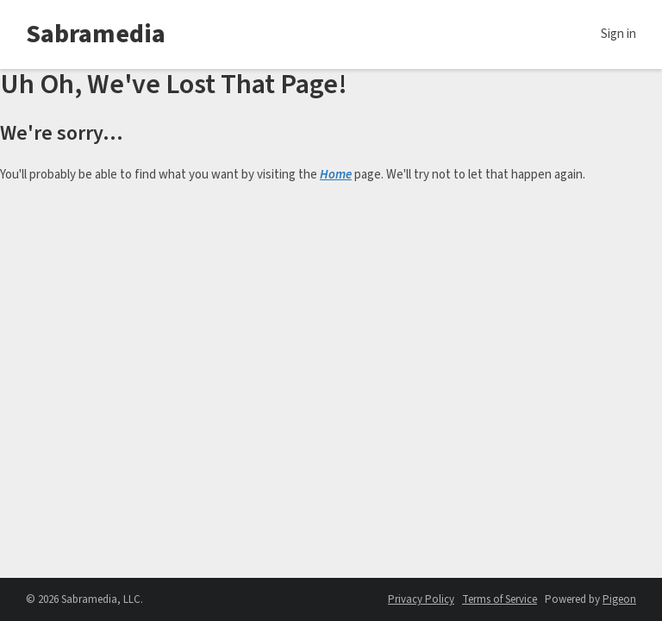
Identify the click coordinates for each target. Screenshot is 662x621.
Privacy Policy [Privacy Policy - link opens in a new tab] (421, 599)
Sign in (618, 34)
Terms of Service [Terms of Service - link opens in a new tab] (499, 599)
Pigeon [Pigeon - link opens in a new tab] (619, 599)
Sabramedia (96, 34)
